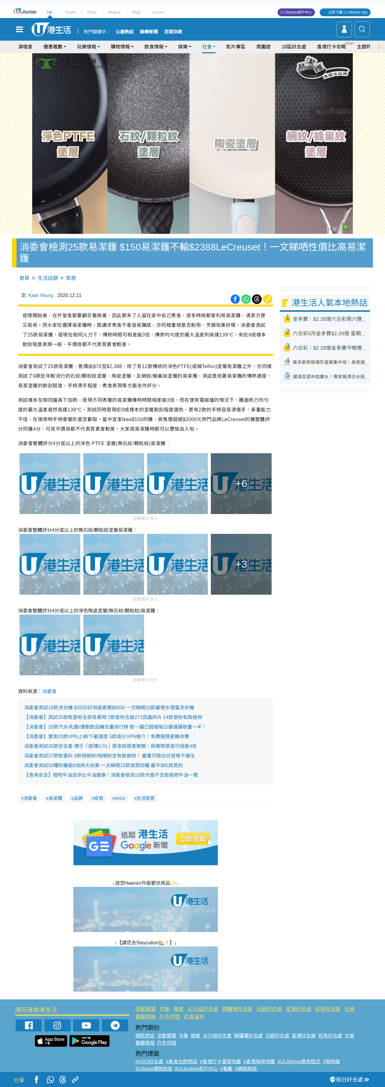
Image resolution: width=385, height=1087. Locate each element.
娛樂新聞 (149, 31)
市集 (164, 1009)
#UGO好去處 (149, 1061)
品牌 (78, 798)
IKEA (120, 798)
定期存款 (173, 31)
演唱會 (25, 46)
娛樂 (183, 46)
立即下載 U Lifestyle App (348, 12)
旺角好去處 (327, 1009)
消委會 (49, 691)
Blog (136, 12)
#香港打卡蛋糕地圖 (220, 1061)
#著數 (226, 1068)
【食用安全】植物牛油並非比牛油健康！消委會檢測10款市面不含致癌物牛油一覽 (111, 775)
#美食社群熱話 (181, 1061)
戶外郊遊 (169, 1017)
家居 (71, 278)
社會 (207, 46)
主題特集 (366, 46)
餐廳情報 (145, 1017)
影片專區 (235, 46)
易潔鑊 (55, 798)
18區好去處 (294, 46)
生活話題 (48, 278)
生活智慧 (146, 798)
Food (91, 12)
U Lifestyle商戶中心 (296, 12)
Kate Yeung (41, 295)
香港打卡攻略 (331, 46)
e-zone (158, 12)
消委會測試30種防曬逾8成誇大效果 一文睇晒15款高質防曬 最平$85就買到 (103, 765)
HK (50, 12)
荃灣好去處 (298, 1009)
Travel (70, 12)
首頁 (24, 278)
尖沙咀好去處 (202, 1009)
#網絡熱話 (246, 1068)
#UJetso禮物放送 (153, 1068)
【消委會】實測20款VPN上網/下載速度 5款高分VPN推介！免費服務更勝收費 (106, 736)
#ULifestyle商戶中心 (196, 1068)
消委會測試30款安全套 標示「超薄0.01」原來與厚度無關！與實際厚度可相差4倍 (110, 746)
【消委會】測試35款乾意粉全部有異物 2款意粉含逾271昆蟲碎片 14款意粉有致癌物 (113, 717)
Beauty (114, 12)
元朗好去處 (269, 1009)
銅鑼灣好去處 (237, 1009)
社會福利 (194, 1017)
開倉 (179, 1009)
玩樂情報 (86, 46)
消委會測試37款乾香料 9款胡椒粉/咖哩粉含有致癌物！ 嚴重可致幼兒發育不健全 (109, 755)
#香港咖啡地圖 (259, 1061)
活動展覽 (145, 1009)
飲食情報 (154, 46)
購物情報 (120, 46)
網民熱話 (145, 1035)
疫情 (98, 798)
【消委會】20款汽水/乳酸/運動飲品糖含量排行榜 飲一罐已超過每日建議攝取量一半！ (115, 726)
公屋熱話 (125, 31)
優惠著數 (53, 46)
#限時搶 (331, 1061)
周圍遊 (263, 46)
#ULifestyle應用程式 (298, 1061)
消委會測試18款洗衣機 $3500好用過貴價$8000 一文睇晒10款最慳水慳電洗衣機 (109, 707)
